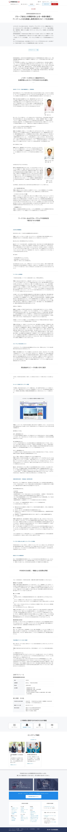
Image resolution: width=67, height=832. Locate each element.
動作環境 (22, 811)
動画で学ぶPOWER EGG (34, 817)
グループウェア (14, 811)
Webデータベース (14, 809)
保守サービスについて (24, 818)
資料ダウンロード (33, 812)
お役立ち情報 (33, 811)
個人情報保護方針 (32, 829)
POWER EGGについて (14, 4)
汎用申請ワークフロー (15, 808)
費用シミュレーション (24, 817)
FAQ (40, 1)
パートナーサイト (55, 1)
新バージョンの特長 (34, 820)
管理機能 (13, 813)
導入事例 (31, 4)
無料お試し (55, 4)
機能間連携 (13, 820)
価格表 (22, 815)
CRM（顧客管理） (14, 812)
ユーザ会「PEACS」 (34, 821)
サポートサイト (46, 1)
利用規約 (38, 829)
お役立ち (37, 4)
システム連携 (14, 818)
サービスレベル (23, 812)
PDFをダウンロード (33, 50)
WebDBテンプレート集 (34, 818)
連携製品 (13, 817)
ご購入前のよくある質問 (34, 815)
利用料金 (22, 808)
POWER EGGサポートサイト (48, 806)
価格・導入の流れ (24, 4)
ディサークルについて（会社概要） (14, 829)
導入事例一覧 (33, 739)
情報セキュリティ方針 (24, 829)
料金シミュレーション (24, 809)
